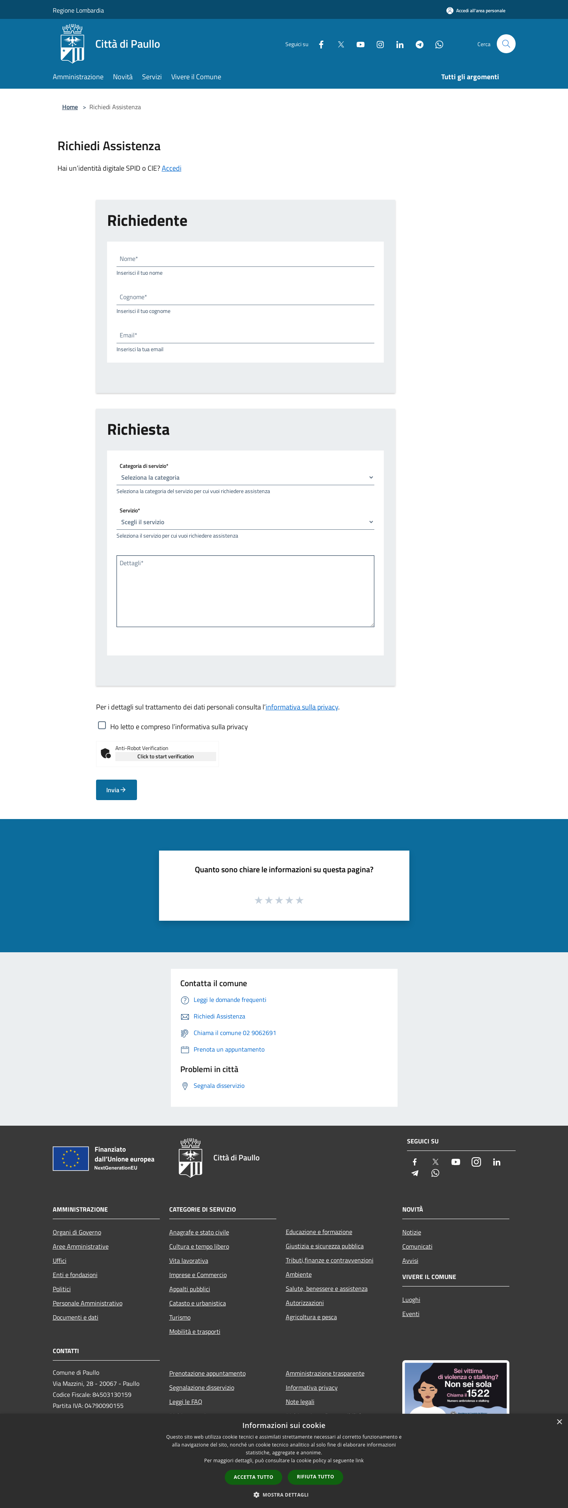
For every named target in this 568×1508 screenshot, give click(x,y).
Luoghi (411, 1299)
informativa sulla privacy (302, 707)
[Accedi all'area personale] (476, 10)
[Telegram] (416, 43)
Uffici (60, 1260)
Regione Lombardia (78, 10)
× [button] (559, 1422)
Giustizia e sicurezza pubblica (325, 1246)
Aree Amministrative (81, 1246)
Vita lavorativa (188, 1260)
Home (70, 107)
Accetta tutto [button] (253, 1477)
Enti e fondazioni (75, 1274)
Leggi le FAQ (185, 1401)
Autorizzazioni (305, 1302)
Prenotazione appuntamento (207, 1373)
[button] (284, 1495)
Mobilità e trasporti (194, 1331)
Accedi (171, 168)
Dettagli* (132, 563)
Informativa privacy (312, 1387)
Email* (128, 335)
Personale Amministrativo (87, 1303)
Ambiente (299, 1274)
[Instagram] (377, 43)
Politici (62, 1289)
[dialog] (284, 1461)
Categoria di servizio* (144, 466)
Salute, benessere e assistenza (327, 1288)
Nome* (129, 258)
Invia (116, 790)
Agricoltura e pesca (311, 1317)
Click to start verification (165, 756)
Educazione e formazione (319, 1231)
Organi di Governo (77, 1232)
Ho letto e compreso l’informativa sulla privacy (179, 726)
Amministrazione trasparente (325, 1373)
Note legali (300, 1401)
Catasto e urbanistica (197, 1303)
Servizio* (130, 510)
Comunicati (417, 1246)
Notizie (411, 1232)
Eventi (411, 1313)
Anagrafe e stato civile (199, 1232)
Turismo (180, 1317)
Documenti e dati (75, 1317)
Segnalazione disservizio (201, 1387)
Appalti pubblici (189, 1289)
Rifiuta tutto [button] (315, 1476)
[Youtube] (357, 43)
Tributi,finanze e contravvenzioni (330, 1260)
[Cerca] (506, 43)
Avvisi (410, 1260)
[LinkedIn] (397, 43)
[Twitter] (338, 43)
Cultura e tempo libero (199, 1246)
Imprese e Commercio (198, 1274)
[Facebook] (318, 43)
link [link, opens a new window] (359, 1460)
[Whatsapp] (436, 43)
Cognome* (133, 297)
